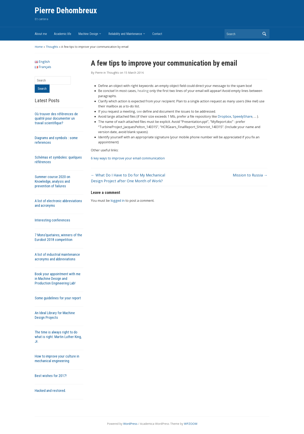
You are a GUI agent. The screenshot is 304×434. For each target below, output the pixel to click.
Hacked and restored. (50, 390)
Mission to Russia (250, 175)
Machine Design (88, 34)
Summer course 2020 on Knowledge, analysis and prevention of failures (52, 181)
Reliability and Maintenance (125, 34)
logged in (118, 200)
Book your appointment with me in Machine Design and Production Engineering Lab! (57, 278)
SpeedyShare (242, 116)
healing (143, 91)
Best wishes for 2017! (51, 376)
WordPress (130, 424)
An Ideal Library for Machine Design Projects (55, 315)
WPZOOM (190, 424)
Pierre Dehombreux (66, 10)
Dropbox (224, 116)
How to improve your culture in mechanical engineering (57, 358)
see (139, 111)
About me (41, 34)
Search (264, 34)
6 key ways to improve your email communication (128, 158)
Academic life (62, 34)
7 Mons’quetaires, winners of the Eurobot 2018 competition (58, 237)
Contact (157, 34)
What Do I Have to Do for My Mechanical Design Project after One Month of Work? (128, 178)
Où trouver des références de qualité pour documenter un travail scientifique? (56, 118)
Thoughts (52, 47)
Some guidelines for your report (58, 298)
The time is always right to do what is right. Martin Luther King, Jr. (58, 336)
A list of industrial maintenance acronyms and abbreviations (57, 256)
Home (39, 47)
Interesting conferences (52, 220)
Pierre (99, 72)
